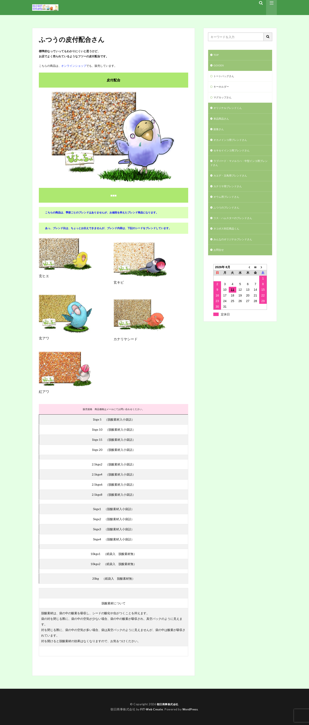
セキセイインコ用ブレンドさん (235, 156)
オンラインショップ (73, 65)
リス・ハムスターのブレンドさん (236, 227)
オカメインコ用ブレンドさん (233, 144)
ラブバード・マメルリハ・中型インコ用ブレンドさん (239, 169)
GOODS (219, 66)
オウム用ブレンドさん (229, 205)
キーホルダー (223, 89)
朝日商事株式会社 (167, 704)
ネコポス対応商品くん (229, 238)
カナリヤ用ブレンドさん (230, 194)
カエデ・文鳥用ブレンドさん (233, 182)
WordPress (191, 709)
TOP (217, 55)
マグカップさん (224, 100)
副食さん (220, 133)
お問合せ (220, 261)
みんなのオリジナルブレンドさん (236, 249)
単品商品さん (223, 122)
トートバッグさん (226, 77)
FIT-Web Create (150, 709)
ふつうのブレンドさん (229, 216)
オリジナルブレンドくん (230, 111)
